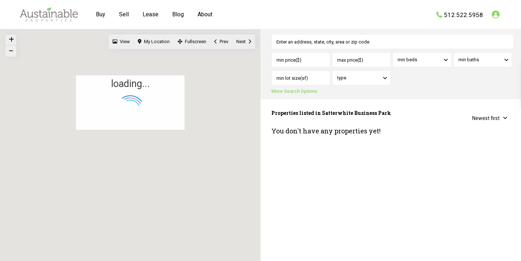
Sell (124, 14)
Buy (100, 14)
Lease (150, 14)
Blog (178, 14)
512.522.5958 (463, 14)
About (205, 14)
